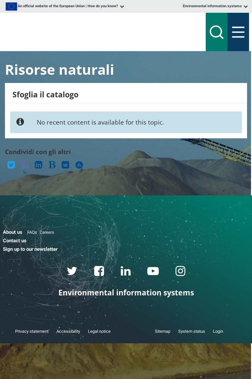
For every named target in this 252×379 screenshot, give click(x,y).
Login (218, 331)
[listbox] (64, 6)
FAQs (32, 232)
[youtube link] (153, 272)
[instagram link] (180, 272)
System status (191, 331)
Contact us (15, 241)
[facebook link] (99, 272)
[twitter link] (72, 272)
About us (12, 232)
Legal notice (99, 331)
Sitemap (162, 331)
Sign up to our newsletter (30, 249)
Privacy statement (32, 331)
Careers (47, 232)
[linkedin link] (125, 272)
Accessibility (68, 331)
